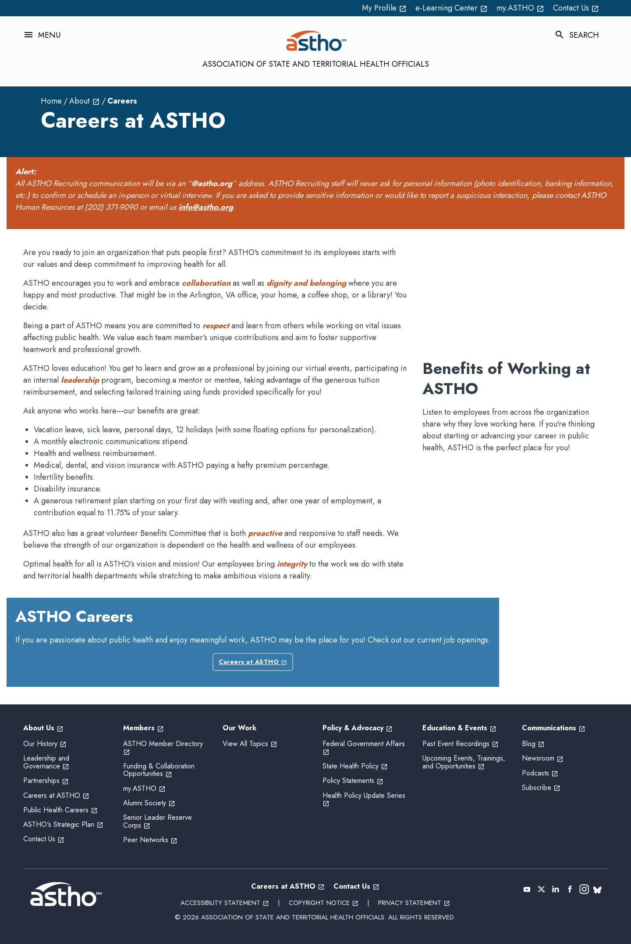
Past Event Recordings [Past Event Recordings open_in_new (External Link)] (460, 744)
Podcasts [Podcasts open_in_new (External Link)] (540, 773)
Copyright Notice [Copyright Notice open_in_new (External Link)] (323, 903)
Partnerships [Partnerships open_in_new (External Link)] (46, 780)
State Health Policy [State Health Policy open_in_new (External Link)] (355, 766)
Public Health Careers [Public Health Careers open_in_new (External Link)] (60, 810)
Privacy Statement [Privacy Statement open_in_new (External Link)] (414, 903)
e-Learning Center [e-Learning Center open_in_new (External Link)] (451, 8)
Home (51, 101)
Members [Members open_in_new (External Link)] (143, 728)
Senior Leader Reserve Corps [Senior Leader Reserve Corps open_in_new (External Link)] (157, 821)
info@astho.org (205, 207)
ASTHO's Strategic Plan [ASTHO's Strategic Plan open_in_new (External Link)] (63, 824)
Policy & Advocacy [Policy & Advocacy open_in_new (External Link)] (358, 728)
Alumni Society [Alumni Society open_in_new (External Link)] (149, 803)
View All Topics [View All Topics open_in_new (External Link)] (250, 744)
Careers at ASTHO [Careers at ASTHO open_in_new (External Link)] (253, 661)
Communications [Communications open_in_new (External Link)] (553, 728)
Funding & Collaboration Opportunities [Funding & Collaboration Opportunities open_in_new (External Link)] (159, 770)
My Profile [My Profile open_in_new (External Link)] (384, 8)
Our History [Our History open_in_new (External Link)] (45, 744)
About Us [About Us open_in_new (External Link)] (43, 728)
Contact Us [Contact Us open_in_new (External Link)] (576, 8)
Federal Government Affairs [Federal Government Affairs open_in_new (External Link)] (365, 748)
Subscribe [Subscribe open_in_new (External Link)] (541, 787)
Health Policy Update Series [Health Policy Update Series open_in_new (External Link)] (365, 799)
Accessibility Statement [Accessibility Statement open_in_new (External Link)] (225, 903)
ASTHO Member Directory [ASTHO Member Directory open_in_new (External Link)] (164, 748)
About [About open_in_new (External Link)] (84, 101)
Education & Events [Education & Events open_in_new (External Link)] (459, 728)
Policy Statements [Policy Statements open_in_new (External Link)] (353, 780)
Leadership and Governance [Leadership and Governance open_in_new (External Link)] (46, 762)
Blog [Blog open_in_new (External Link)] (533, 744)
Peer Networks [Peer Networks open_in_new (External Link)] (150, 840)
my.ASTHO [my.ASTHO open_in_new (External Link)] (520, 8)
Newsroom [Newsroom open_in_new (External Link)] (543, 758)
